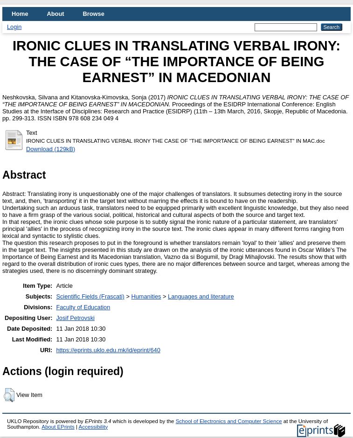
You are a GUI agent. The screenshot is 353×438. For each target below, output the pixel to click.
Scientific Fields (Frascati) (90, 296)
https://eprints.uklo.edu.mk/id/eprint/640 (108, 350)
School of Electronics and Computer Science (229, 421)
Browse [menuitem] (93, 13)
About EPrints (58, 427)
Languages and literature (201, 296)
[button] (9, 395)
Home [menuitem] (20, 13)
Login (14, 26)
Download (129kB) (50, 149)
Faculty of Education (83, 307)
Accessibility (93, 427)
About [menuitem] (55, 13)
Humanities (146, 296)
